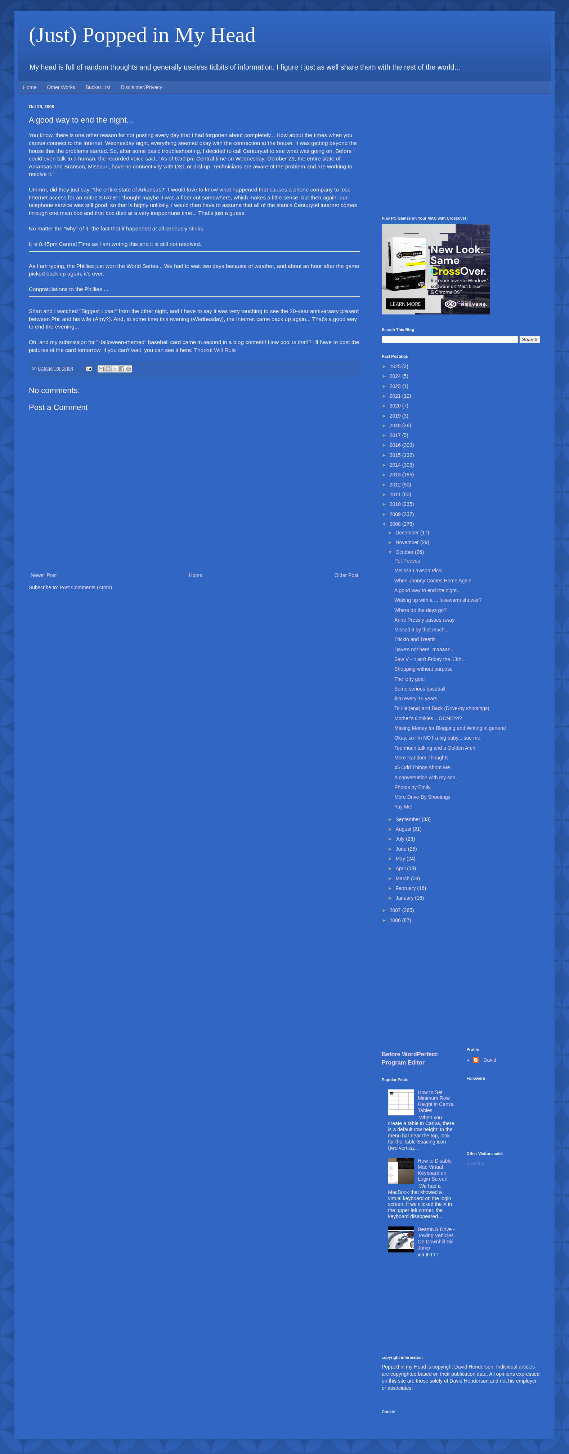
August (403, 829)
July (400, 839)
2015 (396, 455)
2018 (396, 425)
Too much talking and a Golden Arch (434, 748)
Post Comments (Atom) (86, 587)
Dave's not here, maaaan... (424, 649)
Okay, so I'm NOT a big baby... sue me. (437, 738)
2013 (396, 474)
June (401, 849)
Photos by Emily (412, 787)
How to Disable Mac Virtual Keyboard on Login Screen (435, 1170)
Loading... (478, 1163)
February (406, 888)
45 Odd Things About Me (422, 767)
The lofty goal (409, 679)
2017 (396, 435)
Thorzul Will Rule (215, 350)
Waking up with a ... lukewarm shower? (437, 600)
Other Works (61, 87)
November (407, 542)
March (403, 878)
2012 (396, 485)
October (405, 552)
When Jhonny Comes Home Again (432, 580)
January (405, 898)
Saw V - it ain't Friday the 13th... (430, 659)
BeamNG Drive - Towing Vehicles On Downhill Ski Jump (436, 1238)
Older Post (346, 575)
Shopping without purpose (423, 669)
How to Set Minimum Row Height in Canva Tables (436, 1101)
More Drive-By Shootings (422, 797)
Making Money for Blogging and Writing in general (450, 728)
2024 (396, 376)
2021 (396, 396)
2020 (396, 406)
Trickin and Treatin (415, 639)
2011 (396, 494)
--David (488, 1060)
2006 (396, 920)
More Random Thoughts (421, 758)
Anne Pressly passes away (424, 620)
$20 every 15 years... (418, 698)
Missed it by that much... (421, 630)
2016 (396, 445)
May (400, 859)
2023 (396, 386)
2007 (396, 910)
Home (29, 87)
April (401, 868)
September (408, 819)
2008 (396, 524)
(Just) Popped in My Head (142, 35)
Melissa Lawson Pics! (418, 570)
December (407, 533)
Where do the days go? (420, 610)
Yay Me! (403, 807)
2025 (396, 366)
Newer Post (44, 575)
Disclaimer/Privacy (141, 87)
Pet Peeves (407, 561)
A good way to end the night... (427, 590)
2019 (396, 416)
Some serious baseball (419, 689)
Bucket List (98, 87)
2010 (396, 504)
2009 (396, 514)
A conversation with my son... (427, 777)
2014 (396, 465)
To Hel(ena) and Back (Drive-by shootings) (441, 708)
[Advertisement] (461, 154)
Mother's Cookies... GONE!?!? (428, 718)
